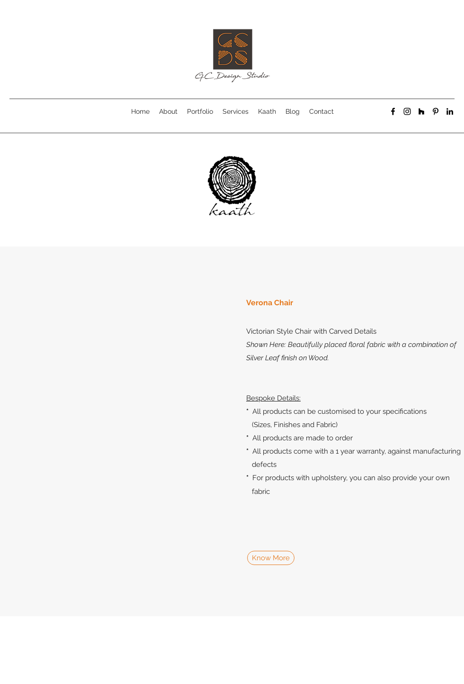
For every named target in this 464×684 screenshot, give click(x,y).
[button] (109, 431)
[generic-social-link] (421, 111)
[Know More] (270, 558)
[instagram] (407, 111)
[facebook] (393, 111)
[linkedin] (450, 111)
